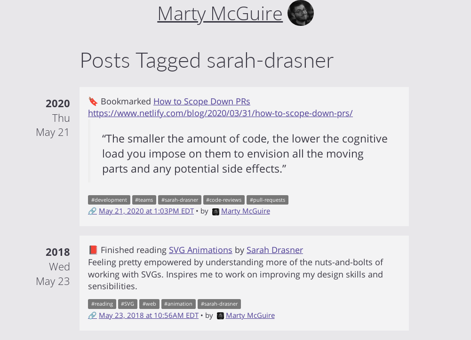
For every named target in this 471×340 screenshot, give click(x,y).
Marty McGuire (241, 210)
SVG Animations (200, 249)
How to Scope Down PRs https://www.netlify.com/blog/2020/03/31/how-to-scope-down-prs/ (220, 107)
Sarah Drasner (275, 249)
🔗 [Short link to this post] (92, 210)
